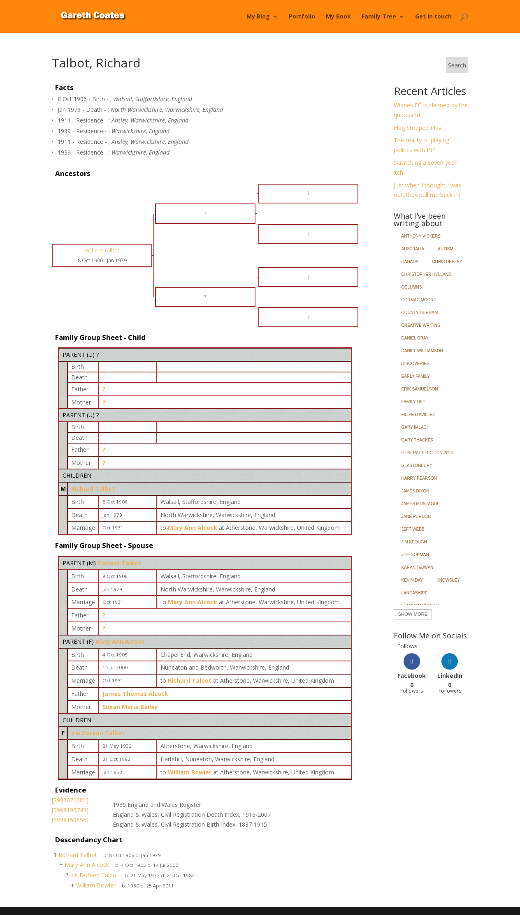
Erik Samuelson (420, 389)
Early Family (416, 376)
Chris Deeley (447, 261)
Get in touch (433, 17)
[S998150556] (70, 820)
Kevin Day (412, 580)
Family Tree (379, 17)
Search (457, 65)
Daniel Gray (415, 338)
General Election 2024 (427, 453)
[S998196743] (70, 810)
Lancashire (415, 593)
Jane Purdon (416, 516)
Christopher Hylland (427, 274)
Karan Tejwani (418, 567)
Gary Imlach (416, 427)
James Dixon (415, 491)
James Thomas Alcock (135, 694)
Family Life (414, 402)
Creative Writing (421, 325)
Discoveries (415, 363)
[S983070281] (70, 800)
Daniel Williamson (422, 351)
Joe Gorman (415, 554)
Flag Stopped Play (417, 128)
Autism (445, 249)
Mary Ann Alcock (120, 641)
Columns (412, 287)
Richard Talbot (93, 488)
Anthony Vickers (421, 236)
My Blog (258, 17)
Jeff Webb (413, 529)
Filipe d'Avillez (418, 414)
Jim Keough (414, 542)
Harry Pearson (419, 478)
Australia (413, 249)
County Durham (420, 312)
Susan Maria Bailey (130, 707)
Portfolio (302, 17)
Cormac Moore (419, 300)
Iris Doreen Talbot (98, 733)
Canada (410, 261)
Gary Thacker (418, 440)
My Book (338, 17)
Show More (412, 614)
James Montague (421, 503)
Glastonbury (417, 465)
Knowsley (448, 580)
